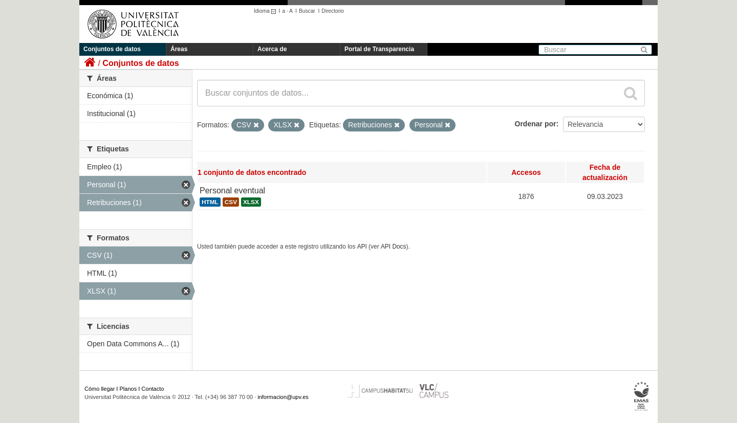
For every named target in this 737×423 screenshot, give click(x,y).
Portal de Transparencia (379, 49)
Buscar (307, 11)
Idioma (266, 11)
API (362, 246)
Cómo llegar (99, 389)
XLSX (251, 202)
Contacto (152, 389)
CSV (231, 202)
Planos (128, 389)
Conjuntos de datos (112, 49)
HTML (210, 202)
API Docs (393, 246)
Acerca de (272, 49)
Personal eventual (232, 190)
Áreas (178, 49)
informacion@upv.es (283, 397)
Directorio (332, 11)
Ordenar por (535, 124)
